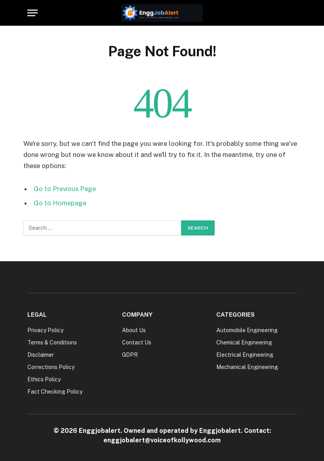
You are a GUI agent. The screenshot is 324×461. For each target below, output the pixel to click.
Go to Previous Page (65, 189)
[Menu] (32, 13)
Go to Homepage (60, 203)
